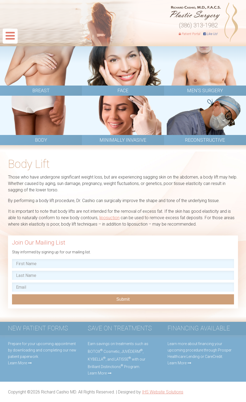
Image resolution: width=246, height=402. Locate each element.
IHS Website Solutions (162, 392)
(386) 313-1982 (198, 25)
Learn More (17, 363)
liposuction (109, 217)
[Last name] (123, 275)
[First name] (123, 263)
